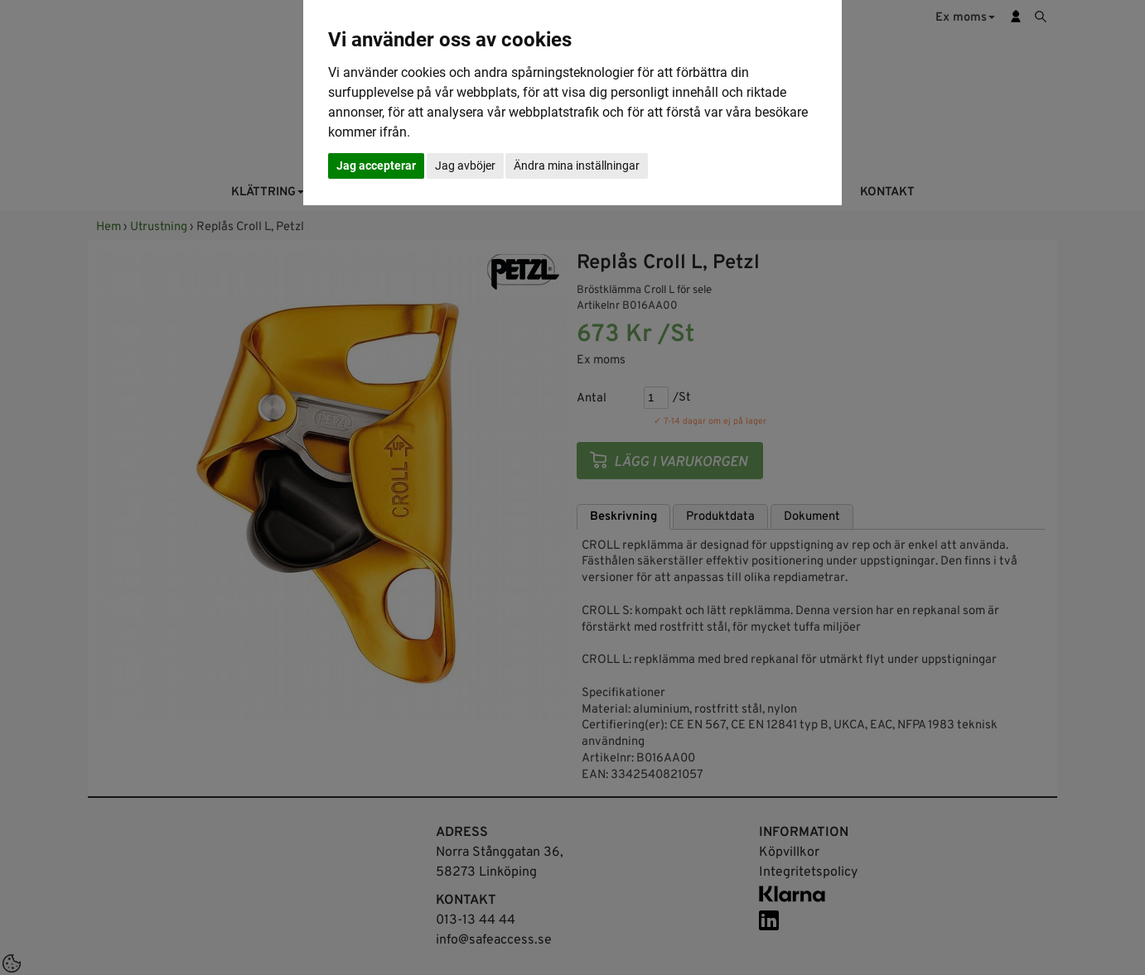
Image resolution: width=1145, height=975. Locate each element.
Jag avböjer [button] (465, 165)
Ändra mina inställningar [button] (577, 165)
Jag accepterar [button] (376, 165)
